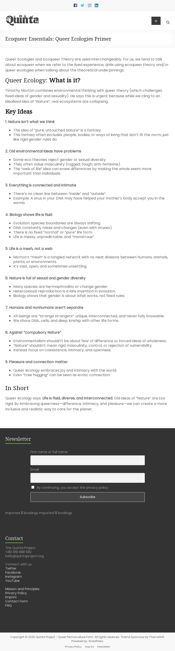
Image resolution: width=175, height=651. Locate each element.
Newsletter (103, 646)
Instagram (13, 576)
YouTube (12, 580)
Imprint (11, 597)
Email (34, 469)
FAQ (8, 605)
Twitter (10, 568)
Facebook (13, 572)
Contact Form (16, 601)
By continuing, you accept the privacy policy (69, 487)
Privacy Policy (16, 593)
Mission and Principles (22, 589)
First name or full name (49, 452)
